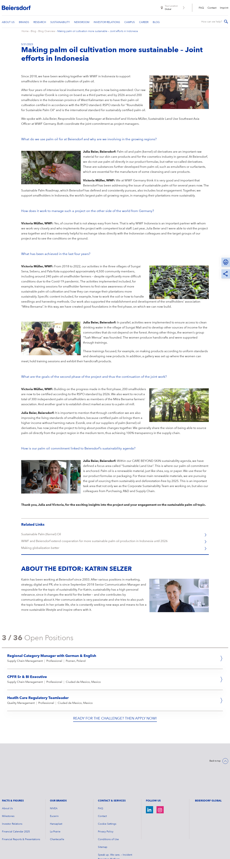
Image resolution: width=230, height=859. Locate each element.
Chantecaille (57, 809)
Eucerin (54, 786)
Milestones (8, 786)
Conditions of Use (108, 809)
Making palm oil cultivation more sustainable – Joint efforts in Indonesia (97, 34)
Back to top (215, 764)
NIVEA (54, 778)
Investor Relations (12, 794)
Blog (33, 34)
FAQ (201, 8)
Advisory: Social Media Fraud (115, 837)
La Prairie (55, 801)
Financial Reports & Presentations (21, 809)
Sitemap (102, 817)
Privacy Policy (105, 801)
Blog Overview (46, 34)
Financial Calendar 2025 (16, 801)
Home (25, 34)
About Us (7, 778)
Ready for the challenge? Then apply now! (115, 722)
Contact (212, 8)
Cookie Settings (107, 794)
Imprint (224, 8)
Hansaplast (56, 794)
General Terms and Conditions (115, 844)
